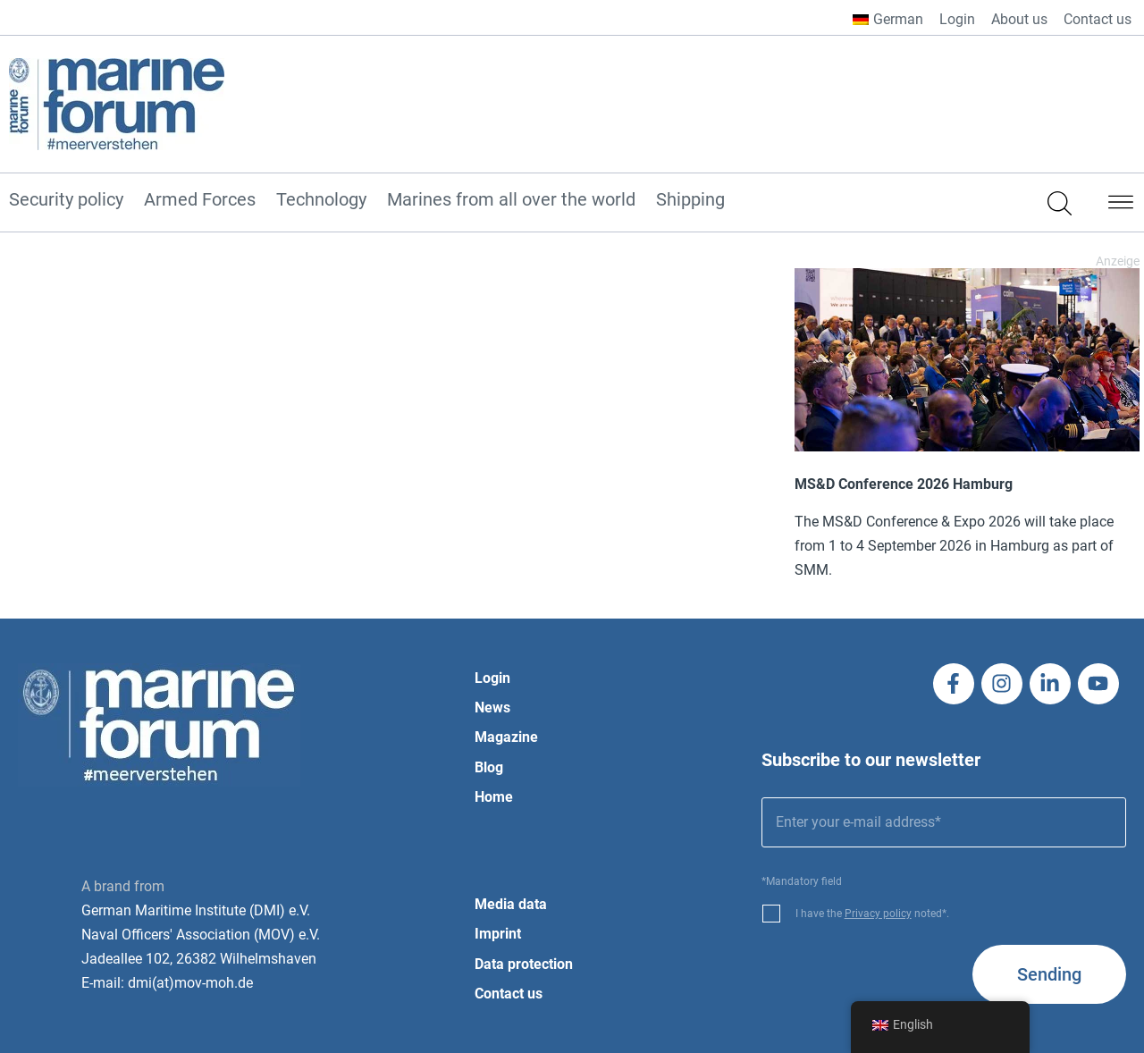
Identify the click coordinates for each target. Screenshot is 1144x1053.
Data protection (524, 964)
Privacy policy (878, 913)
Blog (489, 767)
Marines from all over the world (511, 200)
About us (1019, 19)
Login (957, 19)
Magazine (506, 737)
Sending (1049, 974)
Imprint (498, 933)
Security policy (66, 200)
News (492, 707)
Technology (321, 200)
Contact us (1097, 19)
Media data (511, 904)
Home (494, 796)
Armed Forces (200, 200)
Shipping (690, 200)
